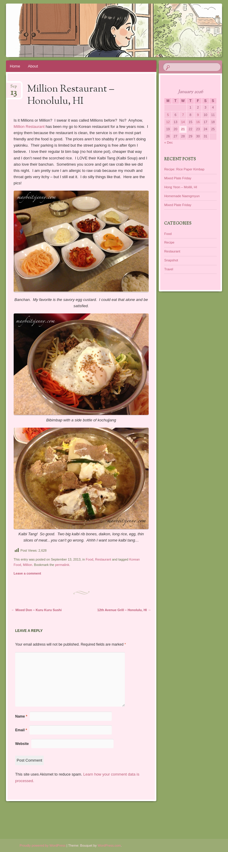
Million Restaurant (30, 126)
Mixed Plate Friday (177, 178)
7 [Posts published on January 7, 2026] (183, 115)
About (33, 66)
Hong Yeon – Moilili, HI (180, 187)
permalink (62, 565)
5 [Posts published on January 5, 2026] (168, 115)
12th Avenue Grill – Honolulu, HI (124, 610)
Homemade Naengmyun (181, 196)
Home (15, 66)
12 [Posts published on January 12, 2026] (168, 122)
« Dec (168, 142)
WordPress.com (109, 845)
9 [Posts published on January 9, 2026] (198, 115)
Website (22, 744)
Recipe (169, 242)
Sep (13, 88)
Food (89, 559)
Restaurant (103, 559)
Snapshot (171, 260)
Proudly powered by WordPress (42, 845)
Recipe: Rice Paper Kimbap (184, 169)
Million (27, 565)
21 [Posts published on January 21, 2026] (183, 129)
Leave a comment (27, 573)
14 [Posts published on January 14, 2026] (183, 122)
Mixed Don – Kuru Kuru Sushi (36, 610)
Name (21, 716)
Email (21, 730)
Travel (168, 269)
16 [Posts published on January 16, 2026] (198, 122)
